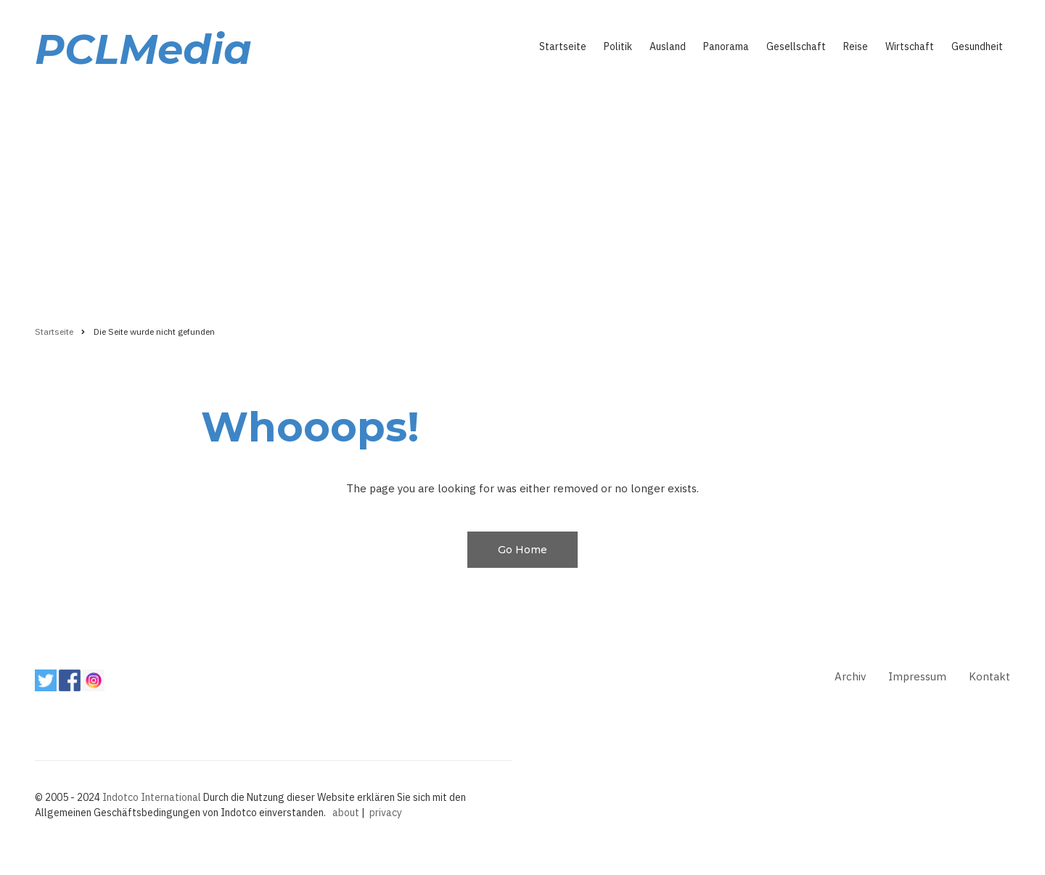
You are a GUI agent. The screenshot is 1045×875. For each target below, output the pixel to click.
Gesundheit (977, 46)
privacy (385, 812)
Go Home (522, 549)
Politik (618, 46)
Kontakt (989, 676)
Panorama (726, 46)
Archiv (850, 676)
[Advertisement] (522, 194)
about (345, 812)
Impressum (917, 676)
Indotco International (151, 797)
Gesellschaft (796, 46)
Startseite (562, 46)
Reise (855, 46)
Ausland (667, 46)
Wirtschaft (909, 46)
